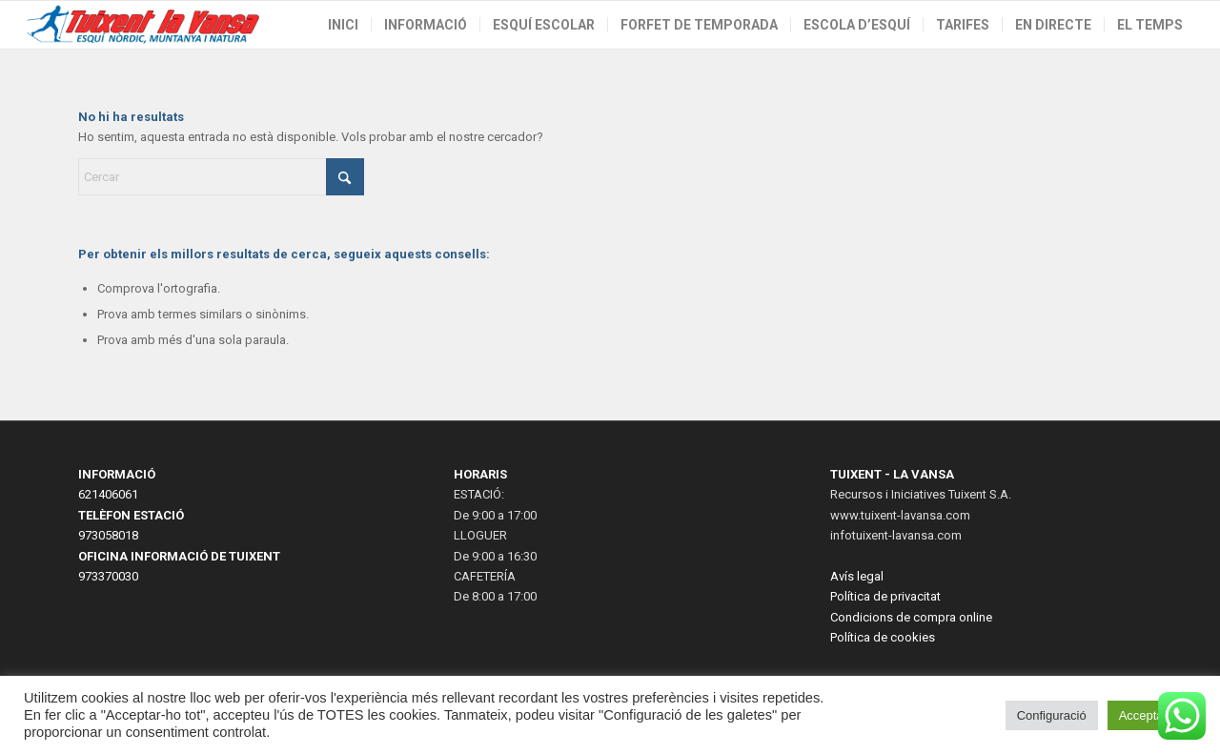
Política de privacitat (885, 596)
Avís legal (857, 576)
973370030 (108, 576)
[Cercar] (221, 176)
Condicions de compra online (911, 617)
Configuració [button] (1052, 715)
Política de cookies (882, 637)
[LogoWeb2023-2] (144, 25)
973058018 (108, 535)
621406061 (108, 494)
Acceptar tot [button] (1152, 715)
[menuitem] (343, 25)
